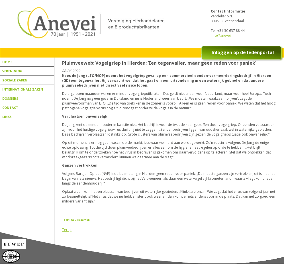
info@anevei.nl (222, 35)
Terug (66, 229)
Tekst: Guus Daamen (76, 219)
